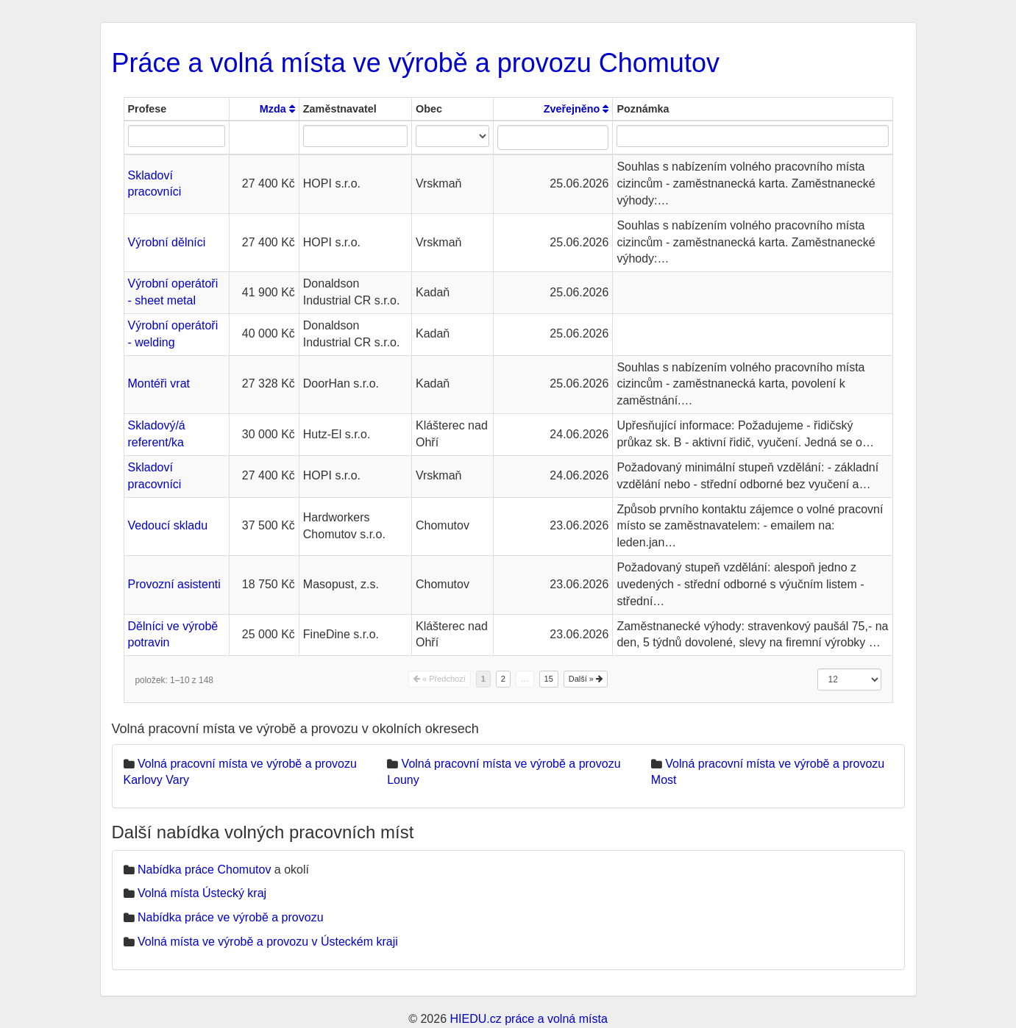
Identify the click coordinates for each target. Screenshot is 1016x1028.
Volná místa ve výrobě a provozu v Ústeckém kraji (268, 941)
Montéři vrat (159, 383)
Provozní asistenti (174, 584)
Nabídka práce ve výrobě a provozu (231, 917)
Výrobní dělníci (167, 242)
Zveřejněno (576, 109)
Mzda (277, 109)
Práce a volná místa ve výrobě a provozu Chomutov (416, 63)
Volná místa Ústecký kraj (202, 893)
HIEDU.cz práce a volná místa (528, 1019)
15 (548, 678)
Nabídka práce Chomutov (204, 869)
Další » (586, 678)
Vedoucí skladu (168, 525)
